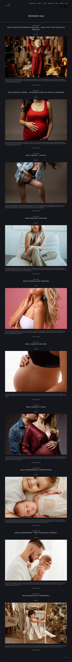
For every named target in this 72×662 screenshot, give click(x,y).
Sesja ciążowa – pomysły (36, 155)
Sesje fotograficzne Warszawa (36, 281)
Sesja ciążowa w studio (36, 407)
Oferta (56, 3)
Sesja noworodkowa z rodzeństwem (36, 470)
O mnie (44, 3)
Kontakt (61, 3)
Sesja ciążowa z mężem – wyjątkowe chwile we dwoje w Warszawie (36, 92)
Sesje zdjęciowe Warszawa (36, 218)
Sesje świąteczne (36, 25)
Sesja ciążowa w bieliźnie (36, 344)
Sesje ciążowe (36, 90)
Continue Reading (36, 336)
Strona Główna (32, 3)
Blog (66, 3)
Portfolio (39, 3)
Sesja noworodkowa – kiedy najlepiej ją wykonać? (36, 533)
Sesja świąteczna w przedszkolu (36, 595)
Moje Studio (50, 3)
